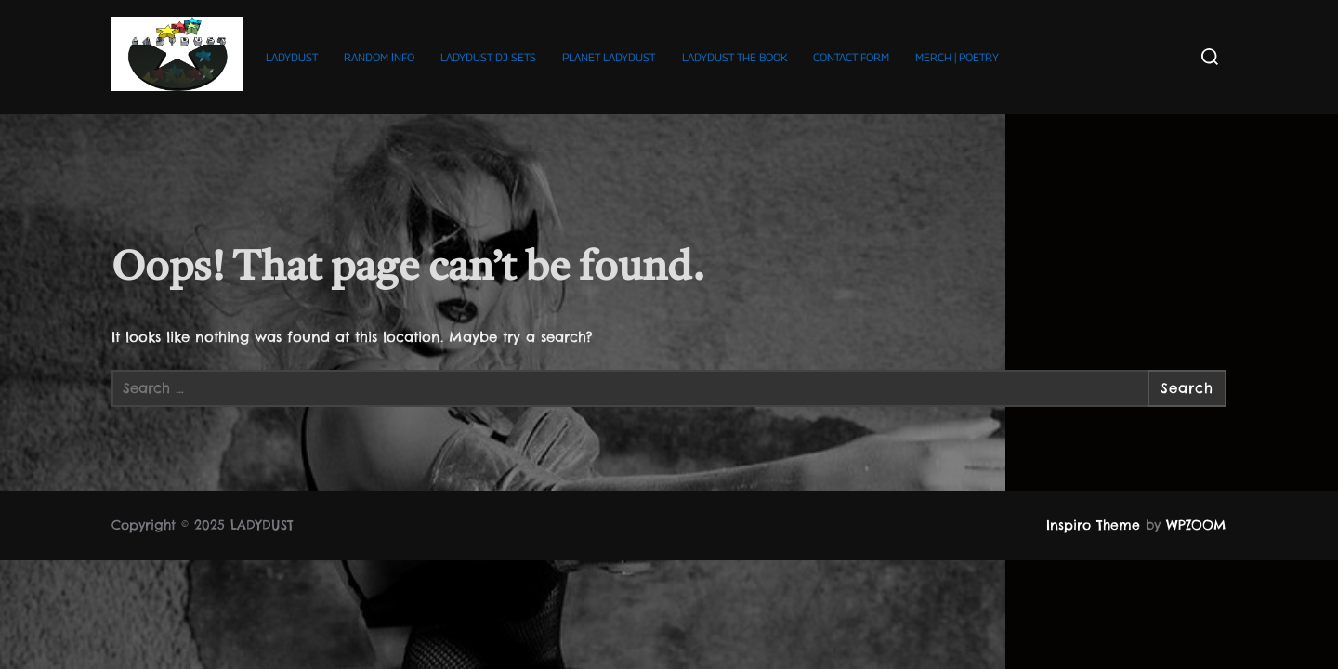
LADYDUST (292, 57)
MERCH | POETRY (957, 57)
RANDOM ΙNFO (379, 57)
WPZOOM (1196, 525)
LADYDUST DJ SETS (488, 57)
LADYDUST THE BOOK (734, 57)
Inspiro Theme (1093, 525)
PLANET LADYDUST (608, 57)
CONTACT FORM (851, 57)
